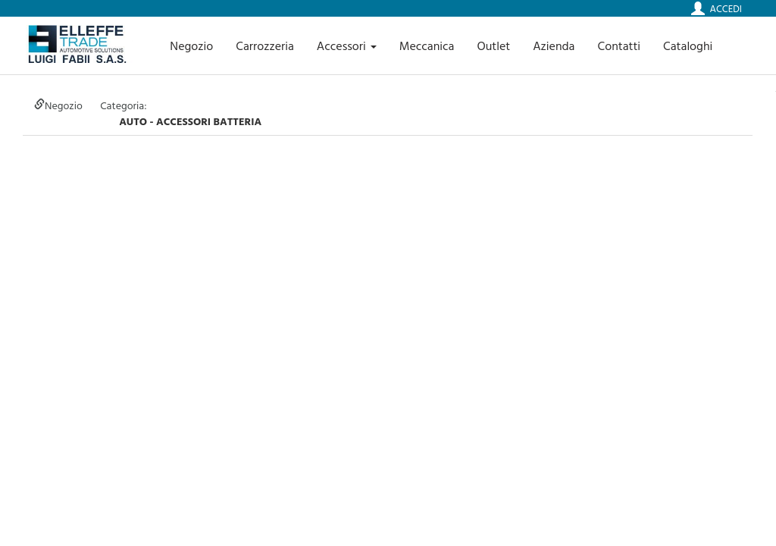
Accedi (726, 8)
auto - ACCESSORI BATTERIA (190, 121)
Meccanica (427, 45)
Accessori (347, 45)
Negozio (191, 45)
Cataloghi (687, 45)
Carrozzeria (265, 45)
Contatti (619, 45)
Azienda (553, 45)
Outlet (493, 45)
